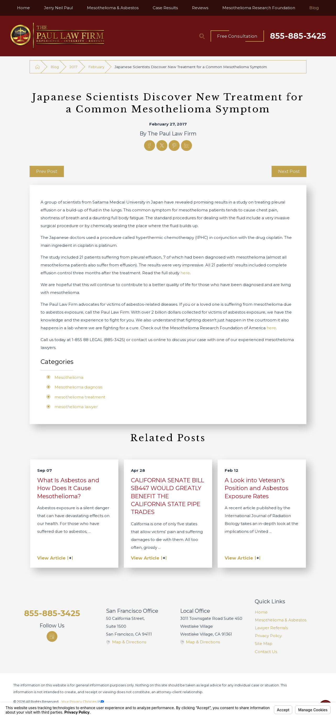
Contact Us (266, 651)
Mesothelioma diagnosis (78, 387)
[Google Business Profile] (52, 636)
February (96, 67)
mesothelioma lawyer (76, 406)
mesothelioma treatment (79, 397)
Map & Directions (129, 641)
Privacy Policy (268, 635)
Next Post (289, 171)
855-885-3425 (298, 36)
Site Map (263, 643)
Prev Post (46, 171)
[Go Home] (37, 67)
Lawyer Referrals (271, 627)
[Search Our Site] (202, 36)
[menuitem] (23, 8)
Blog (55, 67)
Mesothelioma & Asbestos (280, 619)
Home (261, 612)
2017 (73, 67)
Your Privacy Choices (83, 702)
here (185, 272)
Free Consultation (237, 36)
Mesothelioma (68, 377)
